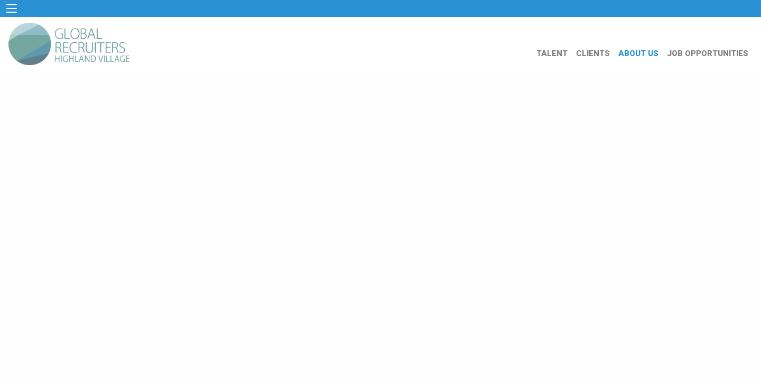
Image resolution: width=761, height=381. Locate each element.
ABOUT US (638, 53)
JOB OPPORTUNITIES (707, 53)
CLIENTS (593, 53)
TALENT (552, 53)
